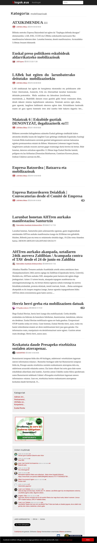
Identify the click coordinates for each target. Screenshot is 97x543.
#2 (29, 459)
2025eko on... (19, 402)
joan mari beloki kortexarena (28, 463)
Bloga (42, 519)
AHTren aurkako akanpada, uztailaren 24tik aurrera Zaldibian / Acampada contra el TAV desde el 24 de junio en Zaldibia (47, 255)
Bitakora (62, 531)
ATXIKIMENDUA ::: (30, 22)
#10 (42, 502)
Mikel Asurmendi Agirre (26, 479)
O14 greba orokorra (22, 308)
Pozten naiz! (22, 481)
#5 (29, 473)
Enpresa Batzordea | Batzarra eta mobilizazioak (39, 169)
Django (39, 531)
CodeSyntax (18, 531)
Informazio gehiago (65, 540)
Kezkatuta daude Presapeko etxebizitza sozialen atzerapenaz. (44, 346)
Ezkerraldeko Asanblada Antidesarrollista (29, 225)
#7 (29, 484)
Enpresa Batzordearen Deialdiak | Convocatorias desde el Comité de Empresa (47, 194)
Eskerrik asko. (22, 465)
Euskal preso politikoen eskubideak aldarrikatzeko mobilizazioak (41, 55)
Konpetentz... (19, 404)
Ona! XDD (21, 460)
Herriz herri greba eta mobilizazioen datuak (48, 303)
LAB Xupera (20, 61)
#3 (49, 463)
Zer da (35, 519)
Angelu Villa (22, 495)
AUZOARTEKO (21, 353)
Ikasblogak (36, 2)
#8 (43, 489)
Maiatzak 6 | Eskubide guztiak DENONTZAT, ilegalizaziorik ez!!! (40, 121)
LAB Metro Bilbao (21, 27)
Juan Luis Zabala (24, 489)
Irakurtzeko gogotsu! (24, 486)
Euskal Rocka (19, 408)
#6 (45, 479)
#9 (38, 496)
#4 (29, 468)
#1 (30, 454)
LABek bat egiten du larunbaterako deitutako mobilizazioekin (44, 77)
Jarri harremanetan (22, 519)
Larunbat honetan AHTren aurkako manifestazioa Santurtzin (41, 219)
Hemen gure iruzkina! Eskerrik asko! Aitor (31, 455)
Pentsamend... (20, 399)
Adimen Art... (19, 397)
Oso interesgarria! (23, 470)
